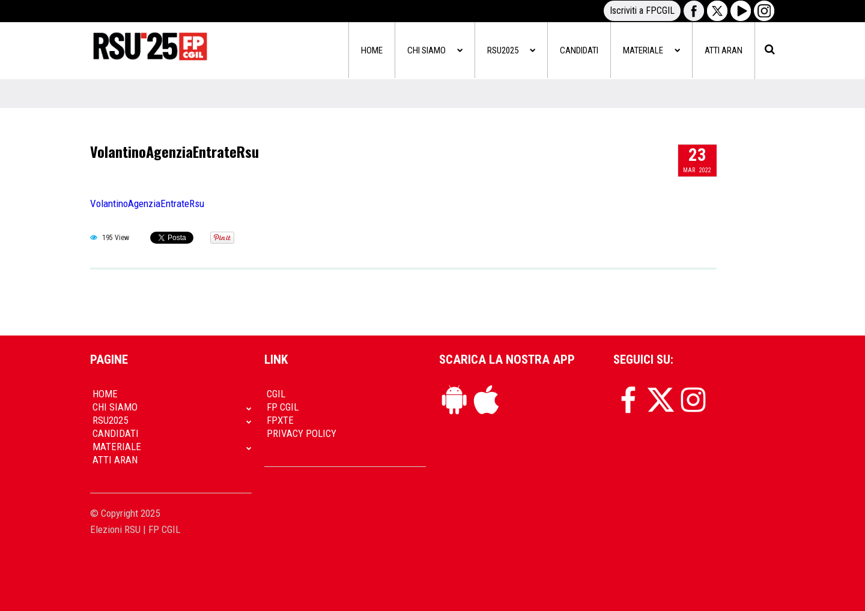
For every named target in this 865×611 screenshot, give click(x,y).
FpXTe (280, 420)
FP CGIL (283, 407)
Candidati (579, 50)
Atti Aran (723, 50)
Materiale (651, 50)
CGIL (276, 394)
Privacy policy (301, 433)
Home (372, 50)
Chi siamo (435, 50)
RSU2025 (511, 50)
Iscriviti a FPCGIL (642, 10)
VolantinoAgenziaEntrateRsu (174, 151)
